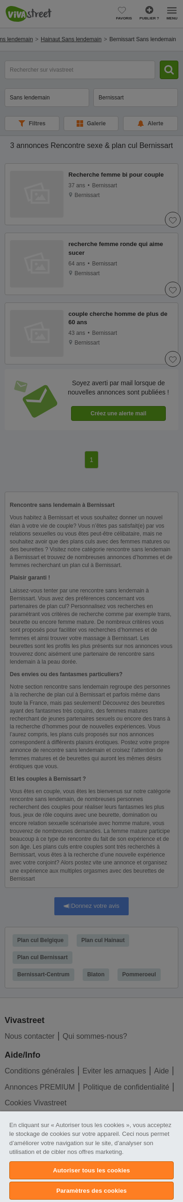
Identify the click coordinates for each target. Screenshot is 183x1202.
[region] (91, 1156)
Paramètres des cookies (91, 1190)
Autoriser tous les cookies (91, 1170)
